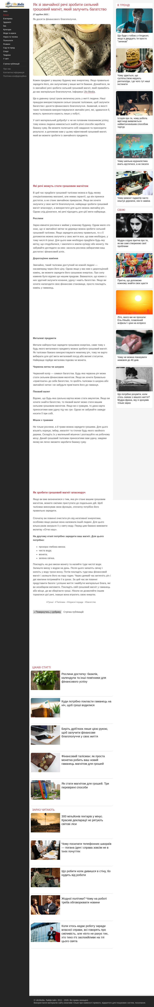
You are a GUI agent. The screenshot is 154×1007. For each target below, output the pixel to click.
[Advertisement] (72, 160)
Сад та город (9, 48)
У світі (6, 59)
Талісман (60, 602)
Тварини (7, 55)
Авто (5, 11)
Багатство (91, 602)
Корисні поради (75, 602)
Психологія (8, 40)
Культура (7, 29)
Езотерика (7, 18)
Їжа (4, 26)
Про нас (7, 69)
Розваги (6, 44)
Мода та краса (9, 33)
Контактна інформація (13, 72)
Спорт (6, 51)
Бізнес (6, 15)
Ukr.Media (89, 92)
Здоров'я (7, 22)
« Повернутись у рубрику (47, 612)
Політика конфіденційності (15, 76)
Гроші (50, 602)
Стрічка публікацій (73, 612)
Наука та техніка (10, 37)
